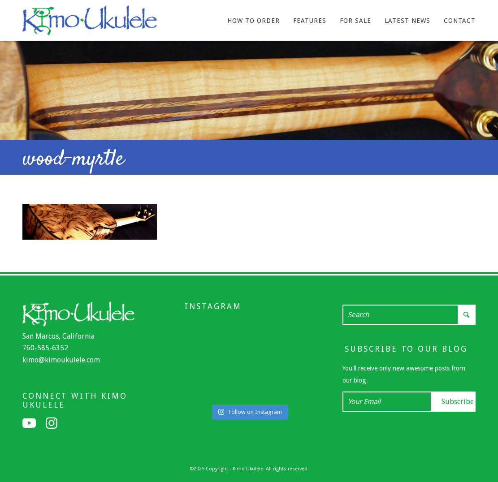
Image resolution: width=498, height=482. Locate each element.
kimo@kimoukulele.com (61, 360)
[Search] (409, 315)
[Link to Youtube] (29, 423)
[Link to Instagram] (51, 423)
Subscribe (458, 401)
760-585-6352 (45, 348)
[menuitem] (253, 20)
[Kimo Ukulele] (89, 23)
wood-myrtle (73, 159)
